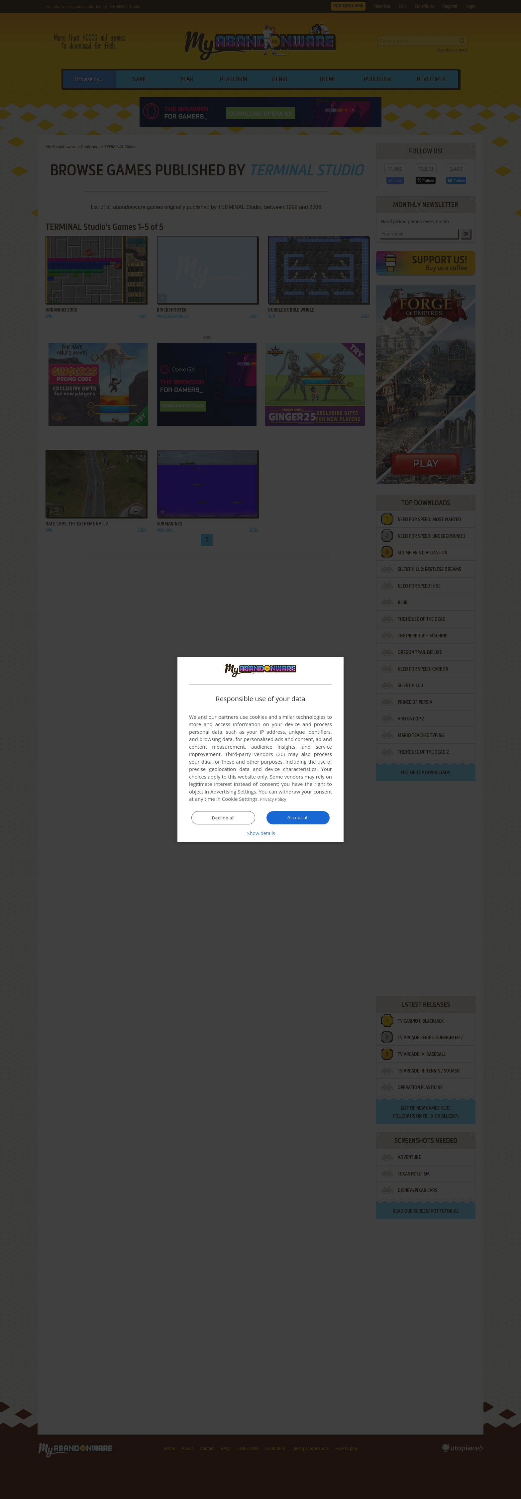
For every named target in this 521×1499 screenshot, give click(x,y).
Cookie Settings (240, 799)
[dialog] (260, 749)
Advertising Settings (233, 792)
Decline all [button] (223, 818)
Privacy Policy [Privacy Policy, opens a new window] (275, 799)
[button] (260, 833)
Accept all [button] (298, 817)
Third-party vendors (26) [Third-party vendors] (255, 754)
